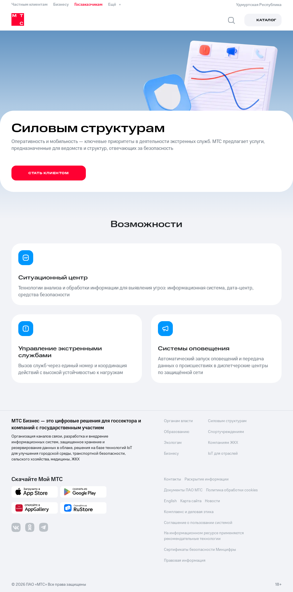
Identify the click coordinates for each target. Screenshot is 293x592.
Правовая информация (184, 560)
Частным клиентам (29, 4)
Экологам (173, 443)
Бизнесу (61, 4)
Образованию (176, 432)
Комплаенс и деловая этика (188, 512)
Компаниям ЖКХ (223, 443)
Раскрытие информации (207, 479)
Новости (212, 501)
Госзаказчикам (88, 4)
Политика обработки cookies (232, 490)
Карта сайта (190, 501)
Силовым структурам (227, 421)
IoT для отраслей (222, 453)
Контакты (172, 479)
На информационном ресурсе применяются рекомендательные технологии (204, 536)
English (170, 501)
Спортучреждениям (226, 432)
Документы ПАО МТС (183, 490)
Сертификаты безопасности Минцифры (200, 550)
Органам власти (178, 421)
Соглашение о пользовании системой (198, 523)
